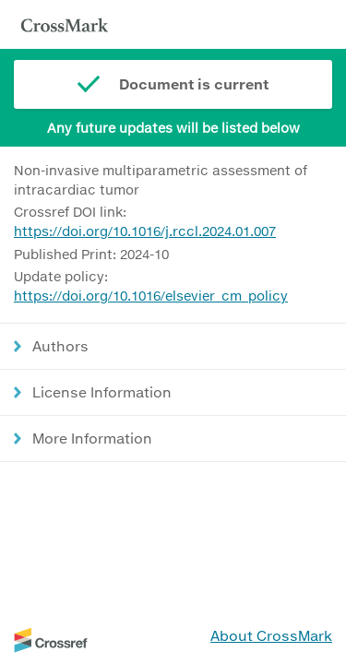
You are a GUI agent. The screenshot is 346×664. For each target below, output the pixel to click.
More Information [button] (92, 438)
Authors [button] (60, 346)
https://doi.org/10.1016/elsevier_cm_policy (151, 295)
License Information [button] (102, 392)
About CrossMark (271, 635)
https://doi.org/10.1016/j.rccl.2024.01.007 (145, 231)
